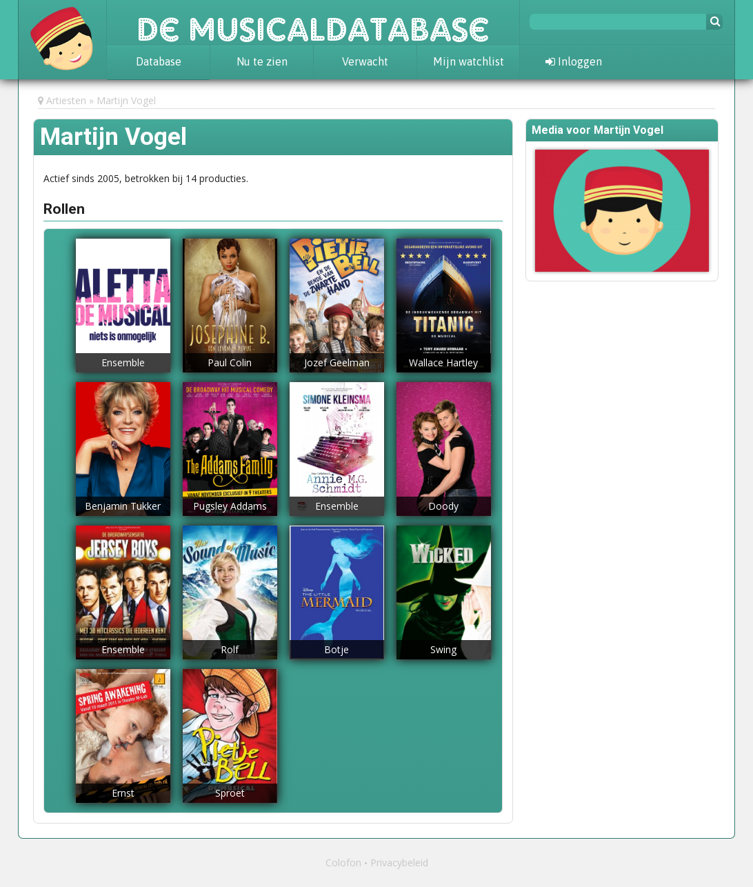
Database (158, 61)
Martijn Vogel (126, 100)
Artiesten (66, 100)
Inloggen (573, 61)
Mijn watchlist (468, 61)
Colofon (343, 862)
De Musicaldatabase (313, 22)
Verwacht (365, 61)
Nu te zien (262, 61)
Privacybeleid (399, 862)
